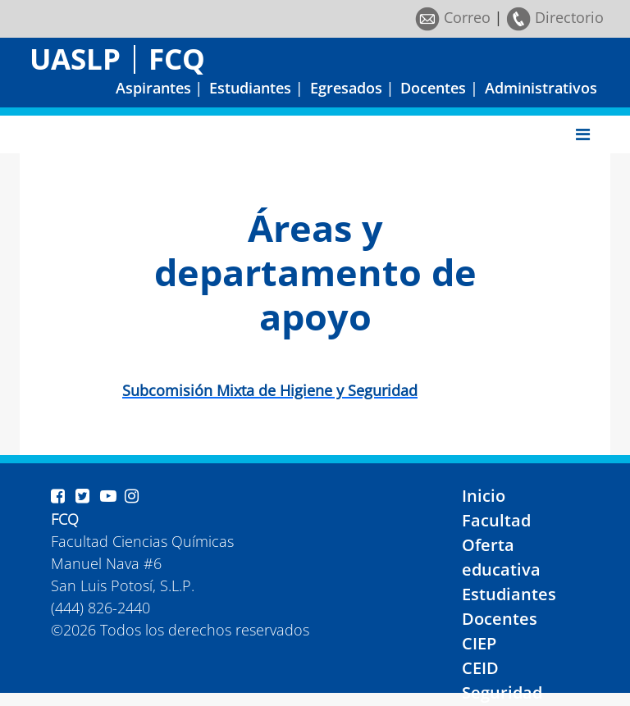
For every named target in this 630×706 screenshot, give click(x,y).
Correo (453, 17)
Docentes (433, 88)
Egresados (346, 88)
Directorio (555, 17)
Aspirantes (153, 88)
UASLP (75, 58)
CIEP (479, 643)
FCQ (176, 58)
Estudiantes (250, 88)
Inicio (483, 496)
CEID (480, 668)
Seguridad (502, 692)
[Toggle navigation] (582, 134)
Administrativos (541, 88)
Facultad (496, 520)
